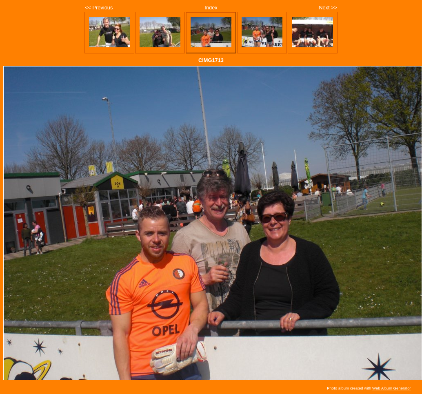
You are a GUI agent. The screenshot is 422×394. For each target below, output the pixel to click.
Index (210, 7)
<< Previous (99, 7)
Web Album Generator (391, 388)
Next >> (328, 7)
